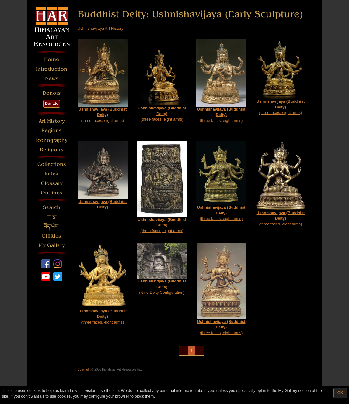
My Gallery (52, 245)
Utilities (51, 236)
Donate (51, 103)
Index (51, 173)
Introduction (51, 69)
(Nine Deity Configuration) (162, 269)
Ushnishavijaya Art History (101, 28)
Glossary (52, 183)
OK (340, 392)
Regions (51, 130)
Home (51, 59)
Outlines (51, 193)
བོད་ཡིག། (52, 226)
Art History (52, 121)
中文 (52, 217)
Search (51, 207)
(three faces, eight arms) (103, 81)
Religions (51, 149)
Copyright (84, 369)
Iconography (52, 140)
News (51, 78)
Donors (52, 93)
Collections (51, 164)
